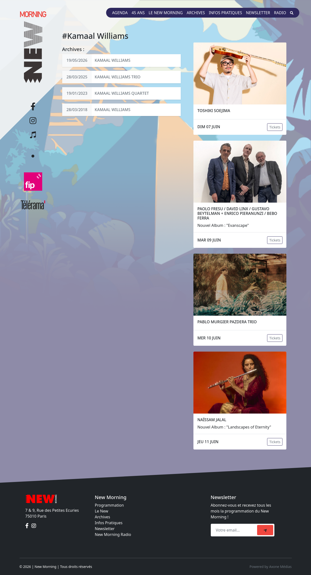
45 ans (138, 12)
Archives (196, 12)
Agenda (120, 12)
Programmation (109, 505)
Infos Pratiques (109, 522)
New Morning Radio (113, 534)
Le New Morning (166, 12)
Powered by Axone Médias (270, 566)
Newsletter (258, 12)
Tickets (274, 127)
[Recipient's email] (234, 530)
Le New (101, 511)
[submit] (265, 530)
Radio (280, 12)
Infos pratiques (225, 12)
